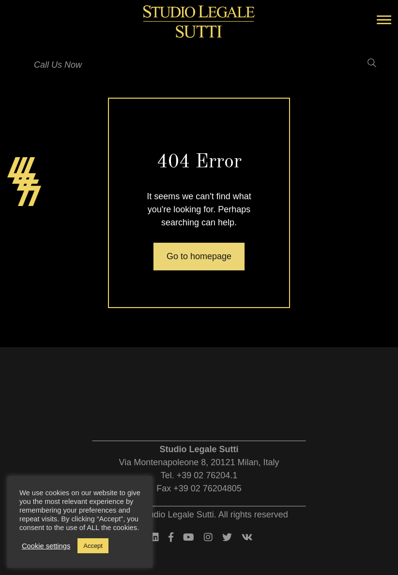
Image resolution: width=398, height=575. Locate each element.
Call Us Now (58, 65)
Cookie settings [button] (46, 546)
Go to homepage (199, 256)
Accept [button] (93, 545)
